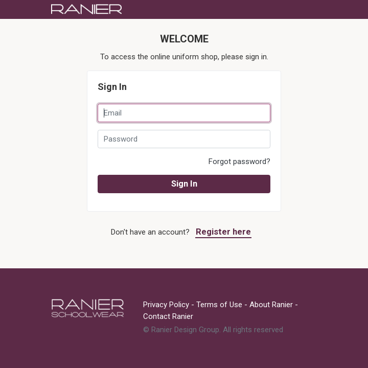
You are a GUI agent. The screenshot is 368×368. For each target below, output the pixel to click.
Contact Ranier (168, 316)
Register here (223, 232)
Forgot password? (239, 161)
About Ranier (271, 304)
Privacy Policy (166, 304)
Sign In (184, 184)
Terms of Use (219, 304)
